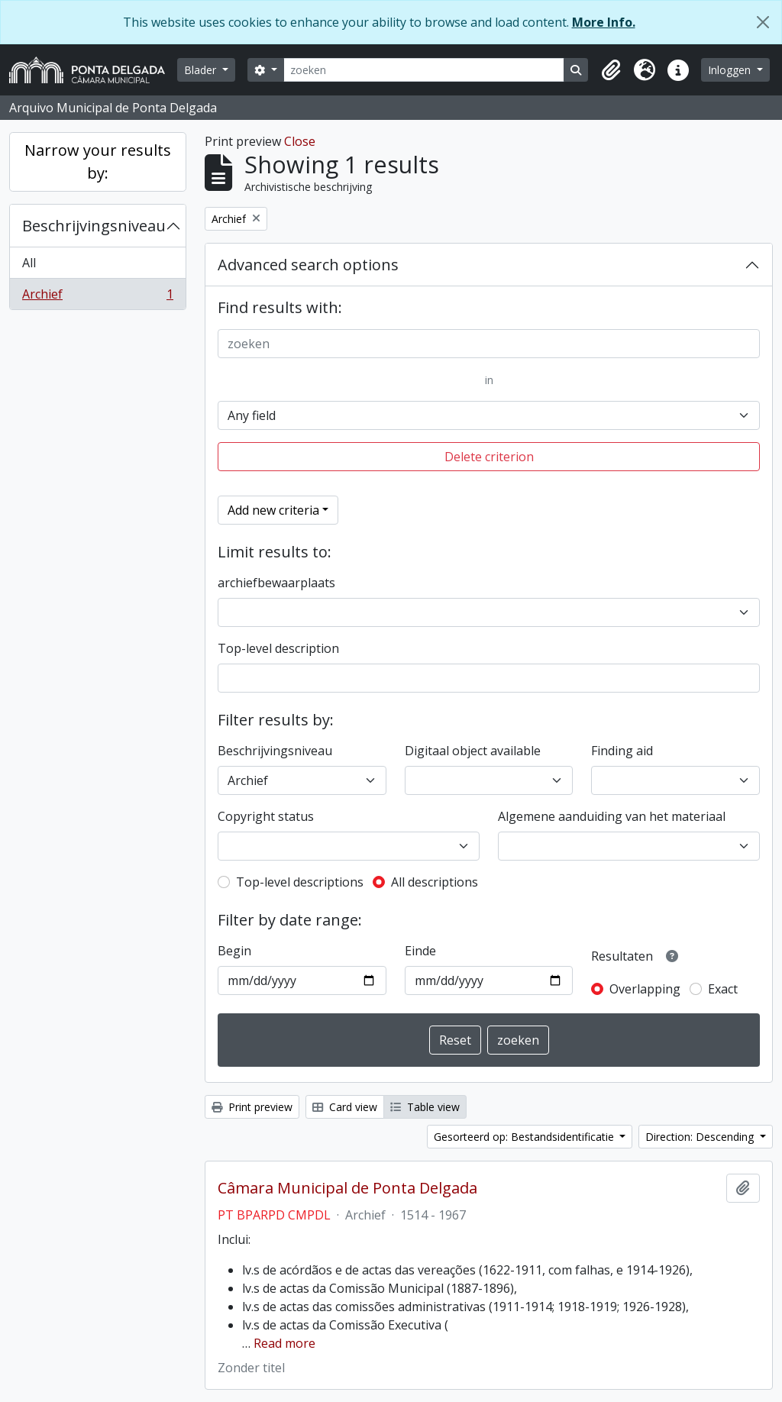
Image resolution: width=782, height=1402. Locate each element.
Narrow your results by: (97, 161)
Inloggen (731, 70)
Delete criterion (489, 456)
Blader (201, 70)
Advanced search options (308, 264)
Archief (97, 297)
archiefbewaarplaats (276, 582)
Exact (723, 988)
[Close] (763, 22)
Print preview (252, 1107)
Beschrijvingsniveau (94, 225)
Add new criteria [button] (273, 510)
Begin (234, 950)
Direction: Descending (701, 1136)
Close (299, 141)
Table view (425, 1107)
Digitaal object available (473, 750)
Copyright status (266, 816)
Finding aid (622, 750)
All (29, 262)
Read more (284, 1343)
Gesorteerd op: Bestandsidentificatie (525, 1136)
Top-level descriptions (300, 882)
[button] (611, 70)
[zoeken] (424, 70)
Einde (420, 950)
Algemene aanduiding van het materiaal (611, 816)
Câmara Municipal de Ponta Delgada (347, 1188)
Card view (344, 1107)
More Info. (603, 22)
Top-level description (278, 648)
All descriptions (434, 882)
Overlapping (644, 988)
